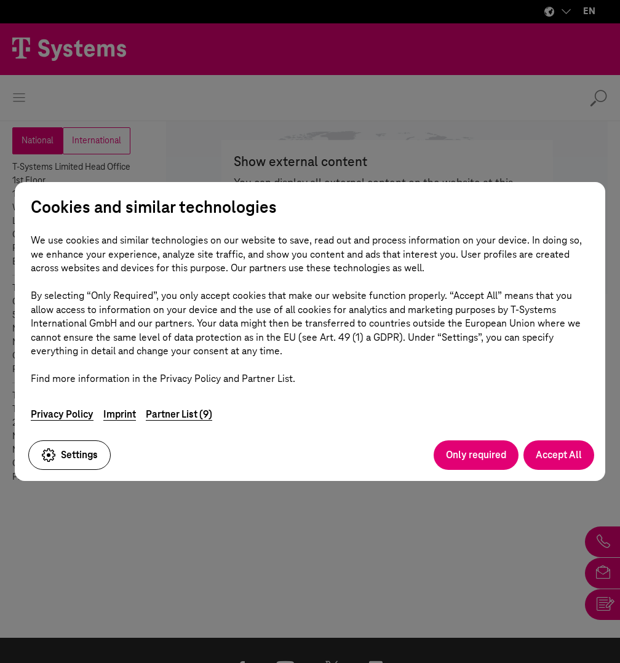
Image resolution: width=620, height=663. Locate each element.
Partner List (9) (179, 414)
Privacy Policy (62, 414)
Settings (69, 455)
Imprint (119, 414)
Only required (476, 454)
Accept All (559, 454)
